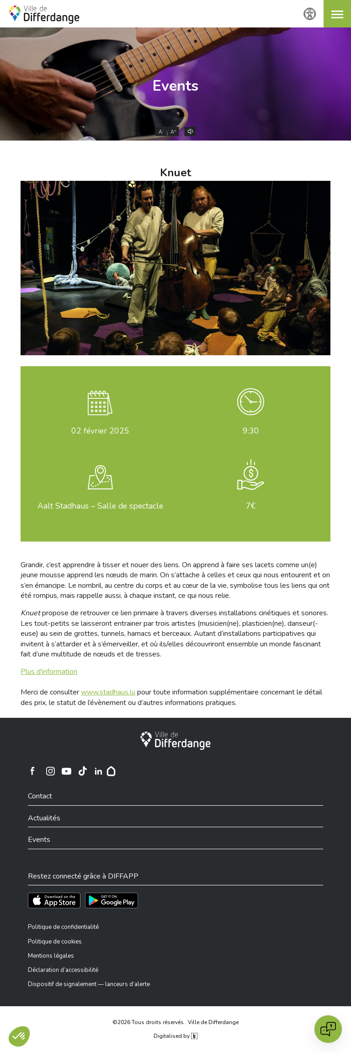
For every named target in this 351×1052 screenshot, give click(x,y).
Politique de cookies (55, 942)
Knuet (175, 172)
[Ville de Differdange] (175, 741)
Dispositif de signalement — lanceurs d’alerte (89, 984)
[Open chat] (328, 1029)
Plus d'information (49, 672)
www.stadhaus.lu (108, 692)
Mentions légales (51, 956)
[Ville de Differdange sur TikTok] (82, 771)
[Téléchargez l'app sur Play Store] (111, 900)
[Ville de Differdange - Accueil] (44, 14)
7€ (250, 505)
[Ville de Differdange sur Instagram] (50, 771)
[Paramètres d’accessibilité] (310, 14)
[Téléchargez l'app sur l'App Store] (54, 900)
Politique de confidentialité (63, 927)
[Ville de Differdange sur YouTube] (66, 771)
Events (175, 86)
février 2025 (100, 430)
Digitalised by (175, 1036)
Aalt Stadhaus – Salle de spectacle (100, 505)
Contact (40, 796)
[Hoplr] (111, 771)
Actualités (44, 818)
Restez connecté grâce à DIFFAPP (83, 876)
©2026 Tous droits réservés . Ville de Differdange (175, 1022)
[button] (337, 13)
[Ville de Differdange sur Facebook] (32, 771)
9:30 (251, 430)
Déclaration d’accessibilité (63, 970)
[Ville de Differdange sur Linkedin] (98, 771)
